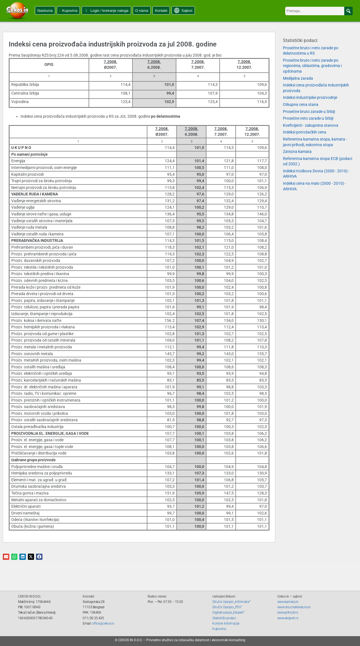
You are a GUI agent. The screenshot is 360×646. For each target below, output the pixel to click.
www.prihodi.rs (287, 612)
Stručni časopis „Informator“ (231, 602)
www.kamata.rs (287, 602)
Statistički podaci (224, 618)
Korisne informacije (225, 623)
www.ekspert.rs (287, 618)
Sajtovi (186, 10)
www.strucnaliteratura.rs (293, 607)
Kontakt (161, 10)
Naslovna (45, 10)
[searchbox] (319, 11)
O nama (141, 10)
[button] (348, 11)
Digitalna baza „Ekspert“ (228, 612)
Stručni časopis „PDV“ (227, 607)
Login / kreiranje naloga (109, 10)
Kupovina (69, 10)
